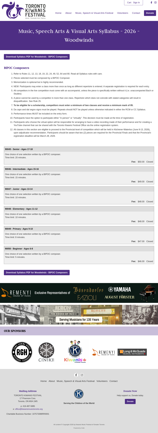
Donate (150, 13)
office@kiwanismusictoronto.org (29, 409)
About (68, 13)
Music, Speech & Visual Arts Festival (94, 13)
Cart (129, 2)
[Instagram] (155, 2)
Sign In (136, 2)
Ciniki (82, 428)
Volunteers (122, 13)
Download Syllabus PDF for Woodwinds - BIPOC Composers (37, 57)
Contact (136, 13)
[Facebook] (151, 2)
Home (58, 13)
